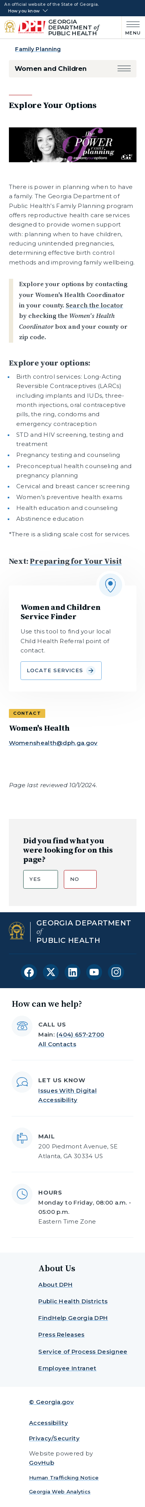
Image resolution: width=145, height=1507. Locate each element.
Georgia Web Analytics (59, 1491)
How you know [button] (23, 11)
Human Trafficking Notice (64, 1477)
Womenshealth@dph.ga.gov (53, 743)
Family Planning (38, 49)
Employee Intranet (67, 1368)
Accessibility (48, 1422)
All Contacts (57, 1044)
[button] (124, 68)
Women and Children (51, 68)
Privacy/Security (54, 1438)
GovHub (41, 1462)
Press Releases (61, 1334)
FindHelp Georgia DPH (73, 1318)
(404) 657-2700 (80, 1034)
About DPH (55, 1284)
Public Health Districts (72, 1301)
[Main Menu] (131, 27)
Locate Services (61, 670)
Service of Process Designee (82, 1351)
